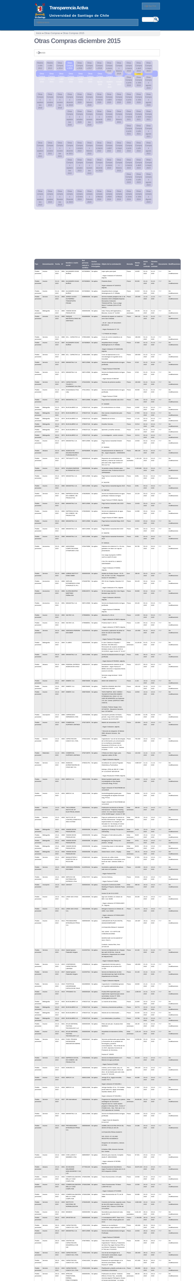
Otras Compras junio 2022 (129, 147)
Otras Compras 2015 (73, 33)
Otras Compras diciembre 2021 (69, 148)
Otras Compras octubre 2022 (79, 165)
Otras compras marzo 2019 (129, 67)
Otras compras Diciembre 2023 (69, 196)
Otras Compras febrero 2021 (119, 116)
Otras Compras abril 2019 (138, 67)
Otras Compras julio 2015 (90, 74)
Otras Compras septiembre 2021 (40, 149)
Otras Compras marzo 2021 (129, 115)
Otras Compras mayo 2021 (148, 115)
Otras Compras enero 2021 (109, 115)
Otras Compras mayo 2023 (148, 164)
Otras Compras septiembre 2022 (69, 166)
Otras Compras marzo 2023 (129, 164)
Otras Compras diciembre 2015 (138, 74)
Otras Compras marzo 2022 (99, 147)
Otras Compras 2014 (60, 65)
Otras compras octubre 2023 (50, 196)
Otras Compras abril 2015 (61, 74)
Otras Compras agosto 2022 (148, 148)
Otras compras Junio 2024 (129, 195)
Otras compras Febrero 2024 (89, 196)
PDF (160, 271)
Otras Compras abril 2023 (138, 164)
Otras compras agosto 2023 (148, 179)
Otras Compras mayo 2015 (71, 74)
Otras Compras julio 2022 (138, 147)
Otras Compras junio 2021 (129, 130)
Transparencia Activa (68, 7)
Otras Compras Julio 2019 (138, 81)
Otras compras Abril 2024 (109, 195)
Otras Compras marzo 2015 (51, 74)
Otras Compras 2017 (89, 65)
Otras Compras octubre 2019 (50, 99)
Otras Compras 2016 (79, 65)
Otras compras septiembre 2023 (40, 198)
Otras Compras (52, 33)
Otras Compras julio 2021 (138, 130)
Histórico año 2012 (40, 65)
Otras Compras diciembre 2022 (99, 165)
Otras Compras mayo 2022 (119, 147)
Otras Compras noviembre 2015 (129, 74)
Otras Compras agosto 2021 (148, 131)
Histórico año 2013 (50, 65)
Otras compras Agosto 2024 (148, 196)
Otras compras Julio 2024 (139, 195)
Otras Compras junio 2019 (129, 81)
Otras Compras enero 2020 (79, 98)
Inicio (38, 33)
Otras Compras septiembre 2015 (109, 74)
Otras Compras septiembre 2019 (40, 101)
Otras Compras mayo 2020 (119, 98)
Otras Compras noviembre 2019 (60, 101)
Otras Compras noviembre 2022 (89, 166)
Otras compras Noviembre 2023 (60, 198)
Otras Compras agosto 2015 (100, 74)
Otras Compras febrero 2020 (89, 99)
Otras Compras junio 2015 (80, 74)
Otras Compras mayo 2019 (148, 67)
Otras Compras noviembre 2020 (89, 118)
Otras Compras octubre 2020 (79, 116)
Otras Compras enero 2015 (42, 74)
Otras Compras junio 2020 (129, 98)
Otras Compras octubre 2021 (50, 148)
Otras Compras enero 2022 (79, 147)
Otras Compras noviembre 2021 (60, 149)
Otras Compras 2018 (99, 65)
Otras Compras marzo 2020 (99, 98)
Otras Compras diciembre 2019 (69, 99)
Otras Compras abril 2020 (109, 98)
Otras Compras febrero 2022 (89, 148)
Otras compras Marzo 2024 (99, 195)
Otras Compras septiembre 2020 (69, 118)
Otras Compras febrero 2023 (119, 165)
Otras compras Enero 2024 (80, 195)
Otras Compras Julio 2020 (138, 98)
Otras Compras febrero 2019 (119, 68)
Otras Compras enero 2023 (109, 164)
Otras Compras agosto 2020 (148, 99)
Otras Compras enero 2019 (109, 67)
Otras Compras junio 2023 (129, 178)
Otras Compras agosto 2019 (148, 82)
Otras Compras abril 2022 (109, 147)
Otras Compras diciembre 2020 (99, 116)
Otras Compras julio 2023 (138, 178)
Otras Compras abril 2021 (138, 115)
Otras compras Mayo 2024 (119, 195)
